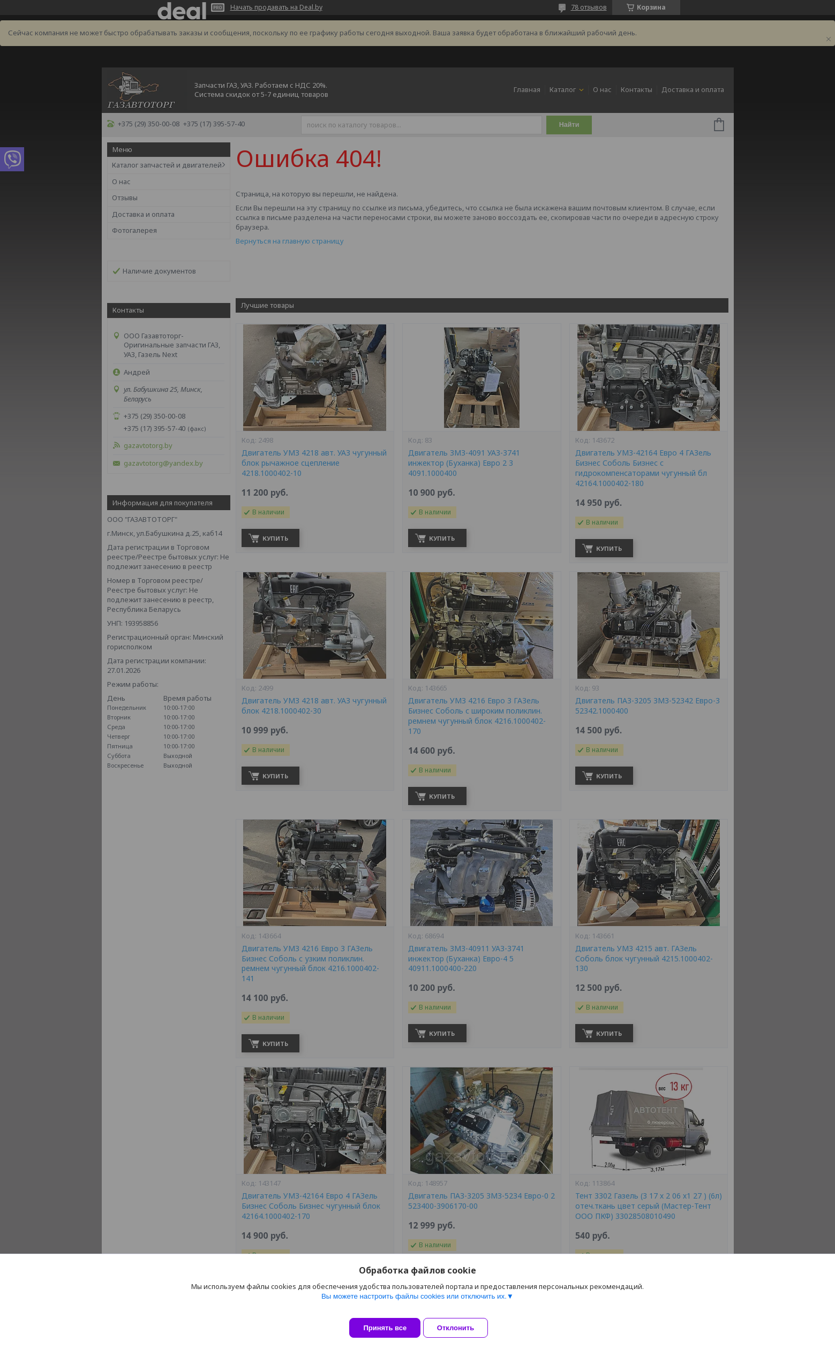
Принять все (385, 1328)
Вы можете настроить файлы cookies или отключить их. (414, 1304)
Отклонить (463, 1328)
